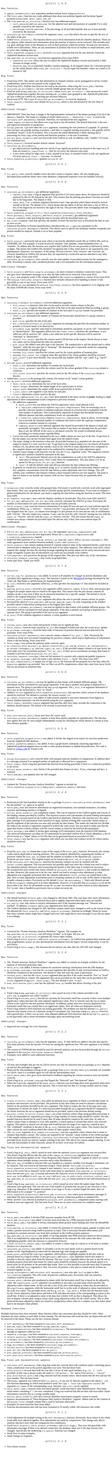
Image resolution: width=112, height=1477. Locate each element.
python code (21, 761)
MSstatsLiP (79, 587)
